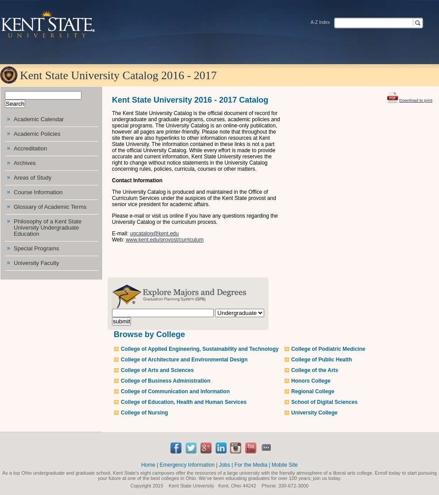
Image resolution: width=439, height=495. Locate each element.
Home (148, 465)
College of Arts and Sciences (157, 370)
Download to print (409, 97)
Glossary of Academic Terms (50, 206)
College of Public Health (321, 360)
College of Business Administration (165, 381)
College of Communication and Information (175, 391)
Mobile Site (285, 465)
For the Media (251, 465)
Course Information (38, 192)
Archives (25, 163)
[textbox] (373, 23)
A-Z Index (320, 22)
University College (314, 413)
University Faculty (36, 263)
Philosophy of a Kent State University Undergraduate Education (47, 227)
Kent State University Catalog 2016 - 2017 (118, 75)
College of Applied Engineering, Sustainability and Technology (200, 349)
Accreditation (30, 148)
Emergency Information (187, 465)
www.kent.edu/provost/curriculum (165, 240)
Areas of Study (32, 177)
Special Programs (36, 248)
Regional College (312, 391)
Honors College (311, 381)
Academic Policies (37, 133)
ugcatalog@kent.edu (154, 233)
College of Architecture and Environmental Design (184, 360)
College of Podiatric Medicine (328, 349)
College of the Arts (314, 370)
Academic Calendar (39, 119)
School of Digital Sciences (324, 402)
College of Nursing (144, 413)
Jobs (224, 465)
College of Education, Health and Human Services (183, 402)
